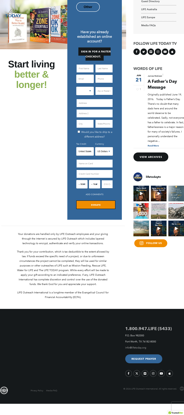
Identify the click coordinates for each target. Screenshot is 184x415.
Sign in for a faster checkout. (96, 54)
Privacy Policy (37, 390)
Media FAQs (148, 25)
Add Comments (94, 194)
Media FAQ (51, 390)
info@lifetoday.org (135, 347)
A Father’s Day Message (162, 84)
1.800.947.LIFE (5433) (148, 328)
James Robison (155, 76)
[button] (143, 358)
